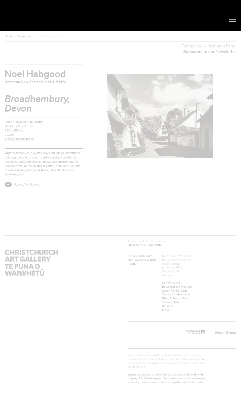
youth (21, 174)
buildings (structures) (65, 153)
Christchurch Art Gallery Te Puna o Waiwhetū (40, 15)
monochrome (14, 166)
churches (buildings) (62, 157)
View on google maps (19, 139)
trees (44, 170)
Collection (24, 36)
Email (165, 310)
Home (8, 36)
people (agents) (43, 166)
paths (28, 166)
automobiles (21, 153)
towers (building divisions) (22, 170)
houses (33, 162)
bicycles (36, 153)
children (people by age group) (26, 157)
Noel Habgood (35, 73)
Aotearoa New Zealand (24, 81)
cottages (21, 162)
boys (46, 153)
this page (171, 382)
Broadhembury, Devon (50, 36)
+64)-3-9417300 (173, 304)
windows (10, 174)
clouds (9, 162)
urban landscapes (61, 170)
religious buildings (68, 166)
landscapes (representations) (58, 162)
